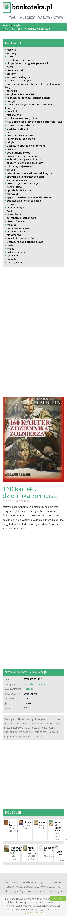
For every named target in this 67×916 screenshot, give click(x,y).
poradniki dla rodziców (20, 238)
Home (6, 25)
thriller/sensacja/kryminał (22, 118)
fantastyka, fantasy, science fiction (28, 97)
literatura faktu (16, 70)
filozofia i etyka (16, 207)
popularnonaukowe (18, 228)
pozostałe (13, 259)
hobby (10, 248)
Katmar (28, 688)
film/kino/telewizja (18, 231)
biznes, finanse (16, 221)
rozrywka (12, 193)
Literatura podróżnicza (21, 125)
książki (17, 25)
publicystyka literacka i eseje (24, 200)
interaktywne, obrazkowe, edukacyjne (29, 173)
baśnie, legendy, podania (22, 156)
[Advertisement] (31, 299)
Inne (9, 132)
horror (10, 66)
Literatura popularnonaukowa (25, 241)
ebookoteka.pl (27, 882)
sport (10, 56)
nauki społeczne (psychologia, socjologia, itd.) (34, 121)
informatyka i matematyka (23, 183)
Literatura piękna (17, 128)
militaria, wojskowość (20, 166)
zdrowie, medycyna (18, 77)
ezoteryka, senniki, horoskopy (25, 163)
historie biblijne (16, 252)
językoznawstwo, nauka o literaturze (29, 197)
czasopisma (14, 214)
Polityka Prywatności (31, 912)
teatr (10, 245)
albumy (11, 73)
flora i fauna (14, 187)
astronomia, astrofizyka (21, 217)
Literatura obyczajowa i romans (26, 145)
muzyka (11, 224)
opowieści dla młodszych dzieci (25, 176)
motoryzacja (14, 262)
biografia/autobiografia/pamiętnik (28, 63)
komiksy (12, 53)
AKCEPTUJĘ (58, 898)
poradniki (12, 111)
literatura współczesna (20, 135)
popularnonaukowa (18, 152)
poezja (11, 101)
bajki (10, 211)
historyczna (14, 114)
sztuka (11, 169)
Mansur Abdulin (16, 501)
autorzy (27, 17)
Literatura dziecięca (19, 80)
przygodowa (14, 235)
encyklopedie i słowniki (20, 94)
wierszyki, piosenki (18, 180)
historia (11, 149)
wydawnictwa (50, 17)
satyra (11, 204)
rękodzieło (13, 255)
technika (12, 90)
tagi (12, 17)
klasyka (11, 49)
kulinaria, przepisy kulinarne (24, 159)
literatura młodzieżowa (21, 138)
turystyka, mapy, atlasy (21, 60)
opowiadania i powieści (21, 190)
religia (10, 142)
